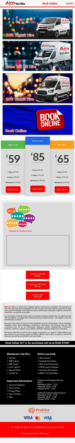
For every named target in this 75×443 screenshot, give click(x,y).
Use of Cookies (15, 394)
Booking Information (47, 361)
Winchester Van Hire (18, 353)
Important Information (19, 380)
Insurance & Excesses (48, 370)
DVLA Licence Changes (48, 367)
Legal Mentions (40, 427)
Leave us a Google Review (37, 275)
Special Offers (15, 370)
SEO (35, 434)
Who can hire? (45, 358)
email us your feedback (37, 296)
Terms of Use (14, 388)
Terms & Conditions (17, 385)
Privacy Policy (14, 391)
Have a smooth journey (48, 364)
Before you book (47, 353)
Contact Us (13, 373)
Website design (26, 434)
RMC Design (44, 434)
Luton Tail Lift (14, 367)
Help (10, 397)
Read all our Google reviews (20, 231)
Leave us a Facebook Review (37, 285)
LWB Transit (13, 364)
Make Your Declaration (48, 373)
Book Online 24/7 (14, 342)
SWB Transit (14, 361)
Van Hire (12, 358)
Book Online (49, 3)
